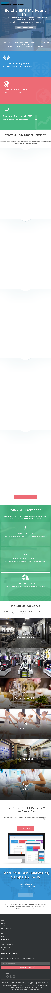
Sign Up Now (26, 828)
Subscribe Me (25, 967)
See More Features (25, 497)
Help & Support (6, 928)
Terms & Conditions (7, 944)
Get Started (25, 895)
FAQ (2, 936)
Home (3, 923)
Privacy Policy (5, 947)
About (3, 926)
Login (3, 933)
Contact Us (4, 931)
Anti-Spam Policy (6, 950)
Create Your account (25, 27)
